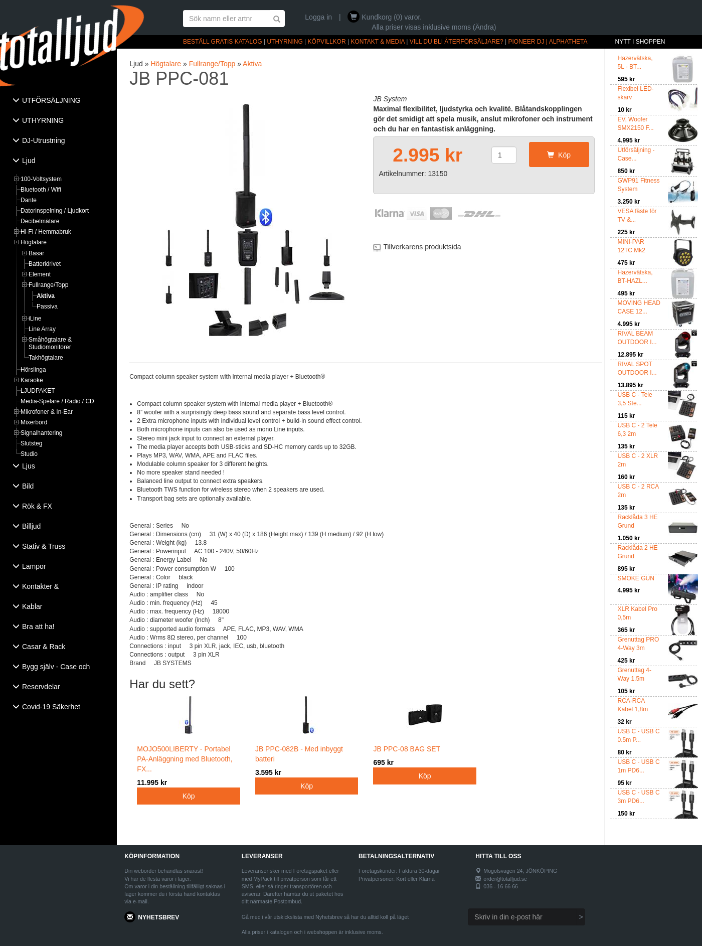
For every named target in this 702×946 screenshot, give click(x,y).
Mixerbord (34, 422)
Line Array (42, 329)
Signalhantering (41, 432)
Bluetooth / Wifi (41, 189)
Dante (29, 200)
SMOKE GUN (636, 578)
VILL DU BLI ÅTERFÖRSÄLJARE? (456, 41)
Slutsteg (31, 443)
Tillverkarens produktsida (422, 247)
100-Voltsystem (41, 179)
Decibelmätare (40, 221)
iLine (35, 318)
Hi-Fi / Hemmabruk (46, 231)
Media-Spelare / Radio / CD (57, 401)
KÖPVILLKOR (327, 41)
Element (40, 274)
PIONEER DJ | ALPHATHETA (548, 41)
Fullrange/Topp (48, 284)
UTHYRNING (284, 41)
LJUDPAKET (38, 390)
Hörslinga (33, 369)
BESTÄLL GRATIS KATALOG (222, 41)
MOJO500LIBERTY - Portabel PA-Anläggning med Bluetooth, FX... (188, 748)
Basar (36, 253)
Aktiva (46, 295)
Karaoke (32, 380)
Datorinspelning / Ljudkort (55, 210)
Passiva (47, 306)
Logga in (318, 17)
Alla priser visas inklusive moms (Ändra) (434, 27)
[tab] (58, 101)
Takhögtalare (46, 357)
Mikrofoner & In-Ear (47, 411)
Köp (559, 155)
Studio (29, 453)
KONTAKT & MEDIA (377, 41)
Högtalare (34, 242)
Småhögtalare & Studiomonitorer (50, 343)
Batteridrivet (45, 263)
